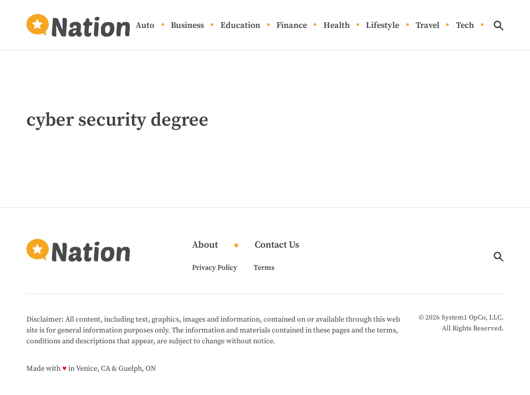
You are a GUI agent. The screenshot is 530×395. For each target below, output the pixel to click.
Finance (291, 26)
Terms (264, 267)
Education (240, 26)
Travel (427, 26)
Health (336, 26)
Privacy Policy (214, 267)
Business (187, 26)
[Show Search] (499, 26)
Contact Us (277, 245)
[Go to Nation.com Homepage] (78, 25)
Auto (145, 26)
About (205, 245)
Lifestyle (382, 26)
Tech (465, 26)
